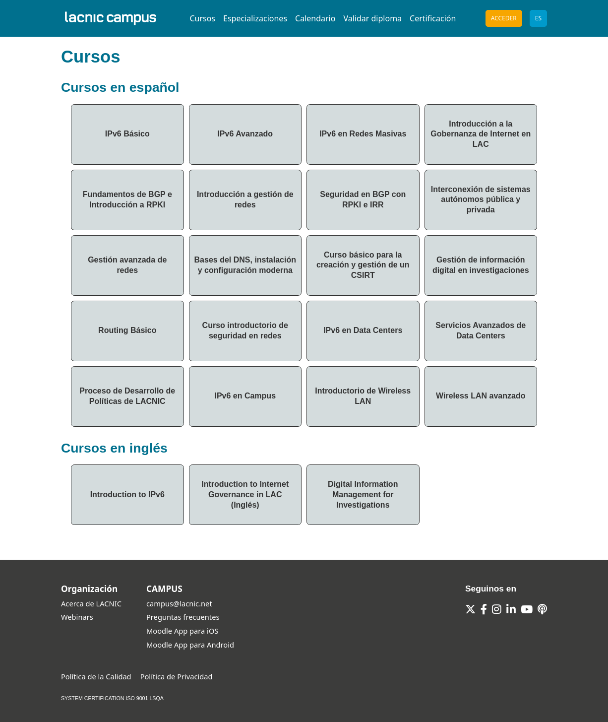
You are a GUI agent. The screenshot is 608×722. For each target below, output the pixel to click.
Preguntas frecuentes (182, 617)
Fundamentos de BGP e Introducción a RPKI (127, 199)
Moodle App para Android (190, 645)
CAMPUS (164, 588)
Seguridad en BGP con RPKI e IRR (363, 199)
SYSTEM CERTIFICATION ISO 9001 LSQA (112, 698)
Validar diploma (372, 18)
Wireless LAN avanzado (480, 396)
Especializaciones (255, 18)
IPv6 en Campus (245, 396)
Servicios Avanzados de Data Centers (480, 330)
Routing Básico (127, 330)
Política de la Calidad (96, 676)
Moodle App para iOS (182, 631)
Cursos (202, 18)
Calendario (315, 18)
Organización (89, 588)
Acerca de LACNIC (91, 603)
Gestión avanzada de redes (127, 265)
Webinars (77, 617)
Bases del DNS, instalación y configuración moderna (245, 265)
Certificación (433, 18)
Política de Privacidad (176, 676)
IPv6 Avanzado (245, 134)
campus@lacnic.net (179, 603)
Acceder (504, 18)
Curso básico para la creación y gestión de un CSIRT (363, 265)
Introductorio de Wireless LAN (363, 396)
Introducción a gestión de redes (245, 199)
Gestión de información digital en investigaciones (480, 265)
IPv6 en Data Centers (362, 330)
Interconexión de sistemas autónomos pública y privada (481, 199)
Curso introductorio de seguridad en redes (245, 330)
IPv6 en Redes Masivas (362, 134)
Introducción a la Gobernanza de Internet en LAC (480, 134)
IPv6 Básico (127, 134)
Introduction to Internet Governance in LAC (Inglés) (245, 494)
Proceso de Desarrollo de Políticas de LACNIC (127, 396)
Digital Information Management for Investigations (363, 494)
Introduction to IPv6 (127, 494)
